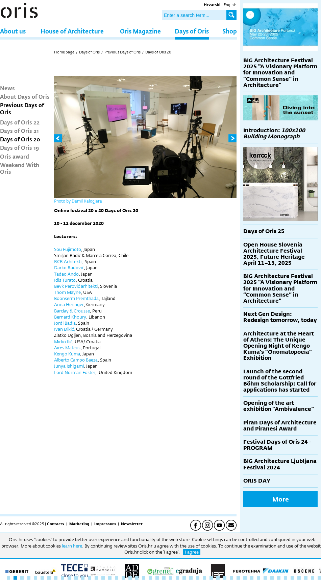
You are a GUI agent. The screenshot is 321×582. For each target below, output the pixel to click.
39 (265, 578)
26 (177, 578)
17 (116, 578)
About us (13, 31)
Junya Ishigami (69, 366)
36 (245, 578)
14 (96, 578)
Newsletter (132, 524)
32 (218, 578)
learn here (72, 546)
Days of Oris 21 (19, 130)
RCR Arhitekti (67, 261)
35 (238, 578)
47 (319, 578)
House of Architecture (72, 31)
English (230, 4)
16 (110, 578)
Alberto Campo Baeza (76, 360)
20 (137, 578)
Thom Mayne (67, 292)
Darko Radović (69, 267)
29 (197, 578)
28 (191, 578)
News (7, 88)
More (280, 499)
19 (130, 578)
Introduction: (274, 133)
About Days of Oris (25, 96)
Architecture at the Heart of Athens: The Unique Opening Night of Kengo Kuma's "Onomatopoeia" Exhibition (278, 346)
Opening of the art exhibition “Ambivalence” (278, 406)
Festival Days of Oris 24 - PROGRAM (277, 444)
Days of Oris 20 (20, 139)
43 (292, 578)
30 (204, 578)
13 (89, 578)
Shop (229, 31)
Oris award (14, 156)
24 (164, 578)
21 (143, 578)
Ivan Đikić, (64, 329)
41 (278, 578)
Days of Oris (192, 31)
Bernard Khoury (70, 317)
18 (123, 578)
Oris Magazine (140, 31)
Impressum (105, 524)
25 (170, 578)
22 (150, 578)
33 (224, 578)
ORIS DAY (256, 480)
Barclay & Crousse (72, 311)
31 (211, 578)
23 (157, 578)
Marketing (79, 524)
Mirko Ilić (63, 342)
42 (285, 578)
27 (184, 578)
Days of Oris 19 (19, 147)
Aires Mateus (67, 348)
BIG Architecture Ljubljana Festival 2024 (280, 464)
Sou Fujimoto (67, 249)
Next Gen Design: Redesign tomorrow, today (280, 317)
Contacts (55, 524)
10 (69, 578)
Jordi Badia (65, 323)
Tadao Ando (66, 274)
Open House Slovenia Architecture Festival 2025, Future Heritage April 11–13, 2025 (274, 254)
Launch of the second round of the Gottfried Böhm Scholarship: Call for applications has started (279, 381)
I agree (192, 552)
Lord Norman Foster (74, 372)
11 (76, 578)
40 (272, 578)
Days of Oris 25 (264, 231)
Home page (64, 52)
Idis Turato (65, 280)
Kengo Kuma (67, 354)
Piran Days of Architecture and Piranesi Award (280, 425)
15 (103, 578)
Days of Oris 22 (20, 122)
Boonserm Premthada (76, 298)
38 (258, 578)
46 (312, 578)
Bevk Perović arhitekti (76, 286)
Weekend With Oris (19, 168)
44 (299, 578)
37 (251, 578)
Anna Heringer (69, 304)
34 (231, 578)
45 (305, 578)
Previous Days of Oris (22, 108)
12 (82, 578)
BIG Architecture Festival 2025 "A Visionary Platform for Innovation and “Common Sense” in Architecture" (280, 73)
